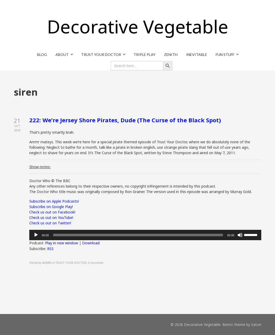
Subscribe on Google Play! (51, 206)
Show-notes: (40, 166)
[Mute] (240, 235)
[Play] (36, 235)
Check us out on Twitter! (50, 222)
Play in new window (61, 242)
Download (91, 242)
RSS (50, 248)
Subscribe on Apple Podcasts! (54, 201)
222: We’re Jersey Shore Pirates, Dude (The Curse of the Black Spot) (125, 120)
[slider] (138, 235)
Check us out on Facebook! (52, 212)
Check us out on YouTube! (51, 217)
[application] (145, 235)
